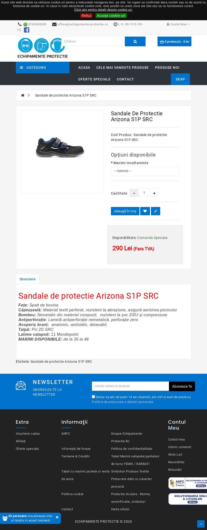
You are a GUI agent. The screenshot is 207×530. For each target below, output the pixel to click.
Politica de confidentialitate (131, 449)
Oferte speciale (94, 79)
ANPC (65, 433)
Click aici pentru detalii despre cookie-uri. (103, 9)
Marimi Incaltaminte (131, 163)
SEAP (180, 79)
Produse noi (167, 67)
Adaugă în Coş (125, 211)
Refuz (86, 16)
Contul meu (176, 439)
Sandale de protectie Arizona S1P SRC (66, 95)
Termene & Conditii (75, 456)
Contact (125, 79)
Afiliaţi (21, 441)
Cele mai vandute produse (122, 67)
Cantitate (116, 193)
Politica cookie (72, 494)
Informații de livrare (76, 449)
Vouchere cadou (28, 433)
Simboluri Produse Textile (130, 471)
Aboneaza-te (182, 386)
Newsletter (176, 462)
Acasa (84, 67)
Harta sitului (120, 509)
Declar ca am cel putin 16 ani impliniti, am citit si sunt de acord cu (141, 399)
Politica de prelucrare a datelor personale (122, 402)
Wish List (175, 454)
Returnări (175, 469)
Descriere (28, 279)
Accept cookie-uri (111, 16)
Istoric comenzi (179, 447)
